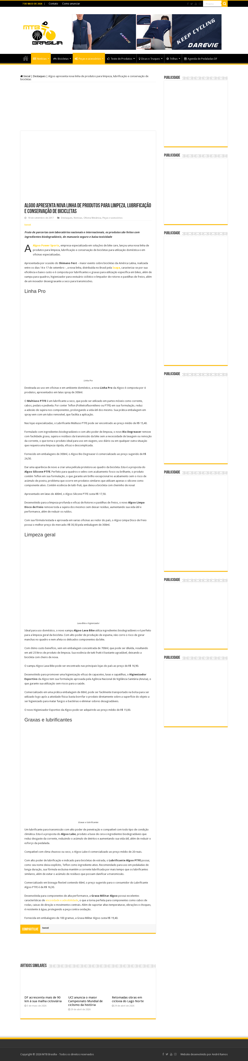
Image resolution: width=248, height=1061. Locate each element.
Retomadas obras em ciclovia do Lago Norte (128, 999)
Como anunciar (71, 3)
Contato (53, 3)
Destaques (39, 76)
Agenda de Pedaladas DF (200, 58)
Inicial (25, 76)
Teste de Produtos (119, 58)
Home (25, 58)
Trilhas (172, 58)
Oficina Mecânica (92, 218)
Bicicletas (61, 58)
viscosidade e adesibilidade (62, 900)
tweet (27, 224)
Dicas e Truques (149, 58)
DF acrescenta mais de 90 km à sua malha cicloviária (43, 999)
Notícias (40, 58)
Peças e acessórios (88, 58)
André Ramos (220, 1054)
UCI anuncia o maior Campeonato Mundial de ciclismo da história (85, 1001)
